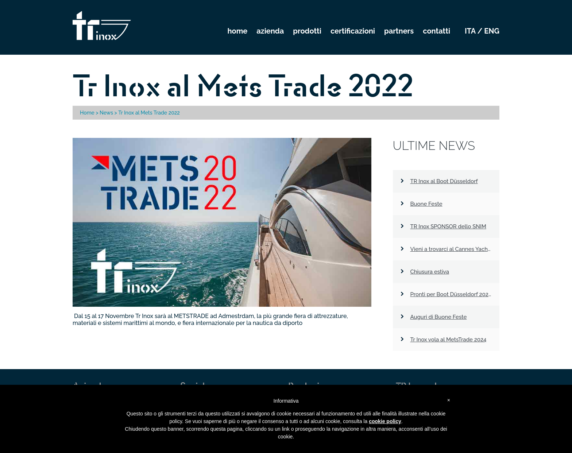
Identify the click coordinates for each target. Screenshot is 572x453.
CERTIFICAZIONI (353, 31)
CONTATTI (436, 31)
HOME (238, 31)
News (106, 113)
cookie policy (385, 421)
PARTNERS (399, 31)
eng (491, 31)
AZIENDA (270, 31)
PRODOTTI (307, 31)
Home (87, 113)
